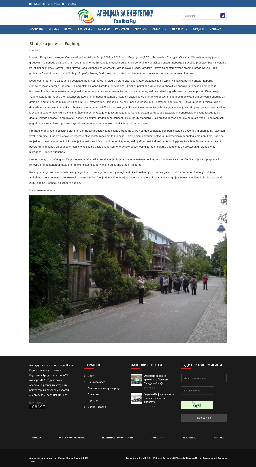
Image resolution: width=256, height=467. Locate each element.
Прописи (91, 400)
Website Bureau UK (187, 458)
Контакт (219, 437)
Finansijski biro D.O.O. (138, 458)
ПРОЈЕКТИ (180, 29)
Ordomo (222, 458)
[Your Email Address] (204, 378)
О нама (36, 437)
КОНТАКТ (215, 29)
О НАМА (54, 29)
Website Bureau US (164, 458)
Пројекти (91, 394)
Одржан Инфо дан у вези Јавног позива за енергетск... (159, 398)
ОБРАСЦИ (159, 29)
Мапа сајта (157, 437)
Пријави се (204, 417)
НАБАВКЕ (104, 29)
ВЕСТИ (68, 29)
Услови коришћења (72, 437)
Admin (35, 50)
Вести (89, 375)
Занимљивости (95, 382)
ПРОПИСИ (140, 29)
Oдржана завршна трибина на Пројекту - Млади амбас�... (157, 379)
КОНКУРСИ (122, 29)
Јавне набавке (95, 406)
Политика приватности (117, 437)
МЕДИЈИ (198, 29)
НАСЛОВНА (37, 29)
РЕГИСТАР (85, 29)
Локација (189, 437)
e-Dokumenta (208, 458)
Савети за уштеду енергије (102, 388)
